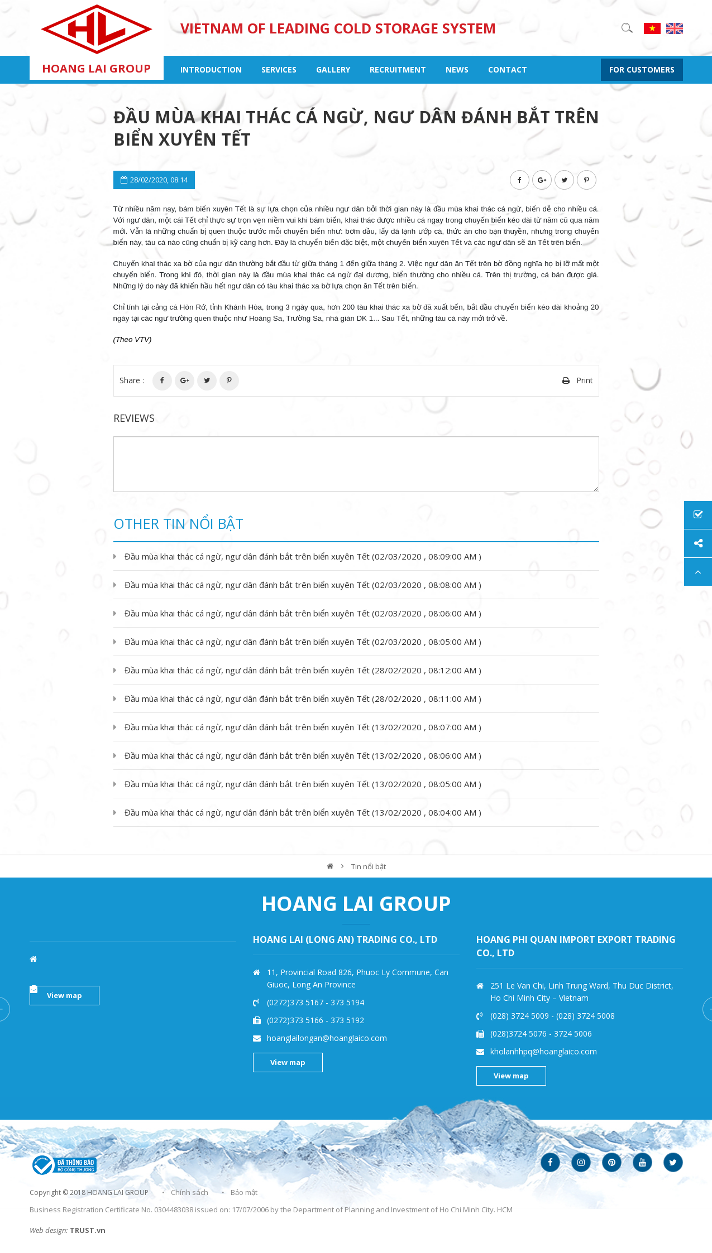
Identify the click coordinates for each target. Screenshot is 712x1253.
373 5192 (570, 1020)
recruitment (398, 69)
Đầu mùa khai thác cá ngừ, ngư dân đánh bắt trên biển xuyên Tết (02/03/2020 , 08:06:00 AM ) (303, 613)
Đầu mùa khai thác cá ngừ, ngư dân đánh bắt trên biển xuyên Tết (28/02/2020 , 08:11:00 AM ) (303, 698)
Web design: (49, 1230)
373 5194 (570, 1002)
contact (507, 69)
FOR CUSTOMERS (642, 69)
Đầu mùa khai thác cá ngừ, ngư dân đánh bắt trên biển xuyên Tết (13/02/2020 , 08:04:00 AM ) (303, 812)
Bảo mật (244, 1192)
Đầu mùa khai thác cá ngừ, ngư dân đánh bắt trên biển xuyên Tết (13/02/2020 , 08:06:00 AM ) (303, 755)
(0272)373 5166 (519, 1020)
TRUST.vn (88, 1230)
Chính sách (189, 1192)
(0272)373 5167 (519, 1002)
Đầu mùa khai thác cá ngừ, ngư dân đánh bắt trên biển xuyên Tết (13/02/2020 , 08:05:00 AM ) (303, 783)
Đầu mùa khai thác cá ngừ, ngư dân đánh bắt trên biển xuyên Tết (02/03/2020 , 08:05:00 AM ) (303, 641)
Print (584, 380)
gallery (333, 69)
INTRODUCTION (211, 69)
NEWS (457, 69)
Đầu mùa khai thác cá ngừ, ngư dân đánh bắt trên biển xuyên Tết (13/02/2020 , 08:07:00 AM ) (303, 726)
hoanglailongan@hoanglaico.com (550, 1038)
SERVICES (279, 69)
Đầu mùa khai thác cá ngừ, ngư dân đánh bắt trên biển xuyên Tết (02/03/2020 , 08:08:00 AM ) (303, 584)
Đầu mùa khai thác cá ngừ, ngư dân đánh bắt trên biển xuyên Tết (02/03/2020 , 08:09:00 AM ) (303, 556)
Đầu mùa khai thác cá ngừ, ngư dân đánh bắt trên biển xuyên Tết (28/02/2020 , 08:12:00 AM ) (303, 670)
